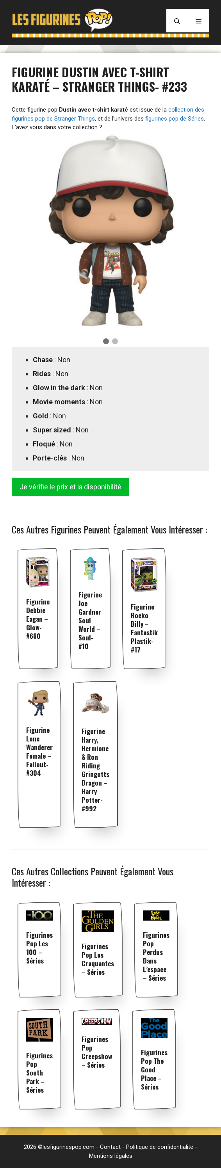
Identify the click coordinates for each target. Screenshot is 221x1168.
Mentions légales (110, 1155)
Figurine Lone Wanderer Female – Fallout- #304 (39, 751)
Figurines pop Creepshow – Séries (97, 1052)
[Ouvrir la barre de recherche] (177, 20)
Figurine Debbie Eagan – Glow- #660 (38, 619)
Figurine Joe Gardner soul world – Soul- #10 (90, 620)
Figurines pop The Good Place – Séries (154, 1069)
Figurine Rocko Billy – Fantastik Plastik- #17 (144, 628)
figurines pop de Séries (174, 118)
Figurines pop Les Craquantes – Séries (98, 959)
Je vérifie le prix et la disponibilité (70, 487)
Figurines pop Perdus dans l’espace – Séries (156, 956)
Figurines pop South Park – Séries (39, 1073)
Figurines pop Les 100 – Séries (39, 947)
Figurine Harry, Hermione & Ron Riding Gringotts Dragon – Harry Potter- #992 (95, 769)
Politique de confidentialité (159, 1146)
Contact (110, 1146)
